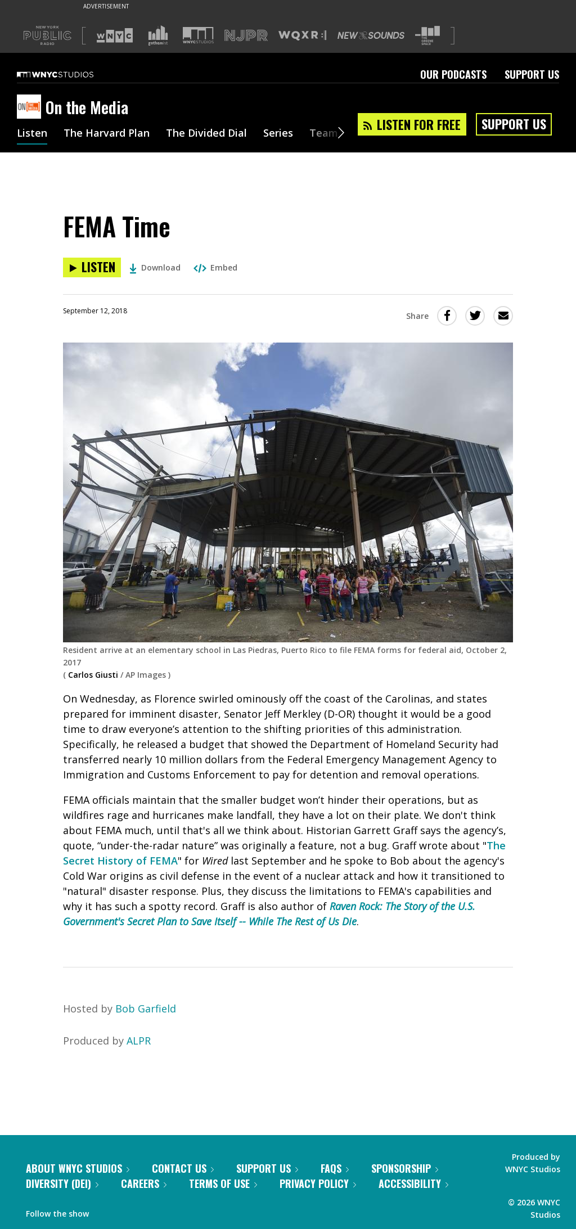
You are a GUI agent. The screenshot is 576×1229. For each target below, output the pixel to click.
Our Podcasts (453, 74)
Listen (32, 134)
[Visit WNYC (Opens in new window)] (115, 35)
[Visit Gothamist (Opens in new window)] (158, 35)
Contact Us (183, 1168)
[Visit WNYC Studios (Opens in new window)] (198, 35)
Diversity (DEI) (62, 1183)
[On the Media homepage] (31, 107)
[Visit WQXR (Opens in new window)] (302, 35)
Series (278, 134)
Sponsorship (404, 1168)
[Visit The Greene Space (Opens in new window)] (427, 36)
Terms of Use (223, 1183)
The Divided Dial (206, 134)
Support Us (532, 74)
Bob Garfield (145, 1008)
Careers (143, 1183)
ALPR (139, 1040)
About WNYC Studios (77, 1168)
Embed (215, 267)
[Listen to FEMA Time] (92, 267)
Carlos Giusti (93, 674)
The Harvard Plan (107, 134)
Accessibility (413, 1183)
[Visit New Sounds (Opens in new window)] (371, 35)
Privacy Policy (318, 1183)
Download (155, 267)
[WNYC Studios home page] (69, 74)
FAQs (335, 1168)
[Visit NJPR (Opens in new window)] (246, 36)
